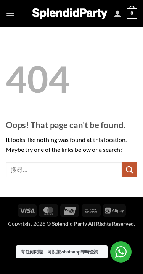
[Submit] (129, 169)
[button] (10, 13)
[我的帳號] (117, 13)
